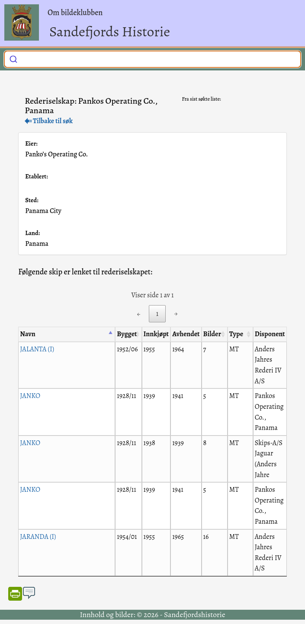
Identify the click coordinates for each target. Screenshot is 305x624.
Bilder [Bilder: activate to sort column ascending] (212, 334)
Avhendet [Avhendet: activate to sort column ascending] (185, 334)
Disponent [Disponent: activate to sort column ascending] (270, 334)
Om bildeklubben (75, 12)
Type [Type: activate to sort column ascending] (236, 334)
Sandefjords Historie (109, 31)
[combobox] (152, 59)
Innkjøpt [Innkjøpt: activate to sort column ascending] (156, 334)
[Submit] (13, 58)
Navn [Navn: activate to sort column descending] (27, 334)
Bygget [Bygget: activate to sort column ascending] (127, 334)
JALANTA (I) (37, 349)
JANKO (30, 396)
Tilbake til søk (49, 121)
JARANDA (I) (38, 536)
